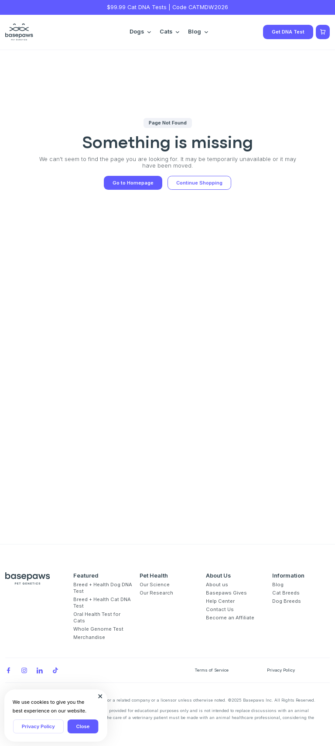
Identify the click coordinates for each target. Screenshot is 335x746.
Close (83, 726)
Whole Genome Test (98, 629)
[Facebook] (8, 670)
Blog (278, 584)
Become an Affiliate (230, 618)
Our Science (155, 584)
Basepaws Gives (226, 593)
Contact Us (220, 609)
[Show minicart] (323, 32)
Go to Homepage (133, 183)
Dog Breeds (286, 601)
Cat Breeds (286, 593)
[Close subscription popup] (100, 696)
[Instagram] (24, 670)
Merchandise (89, 637)
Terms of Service (212, 670)
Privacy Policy (38, 726)
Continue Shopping (199, 183)
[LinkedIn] (40, 670)
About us (217, 584)
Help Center (220, 601)
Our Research (156, 593)
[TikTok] (55, 670)
